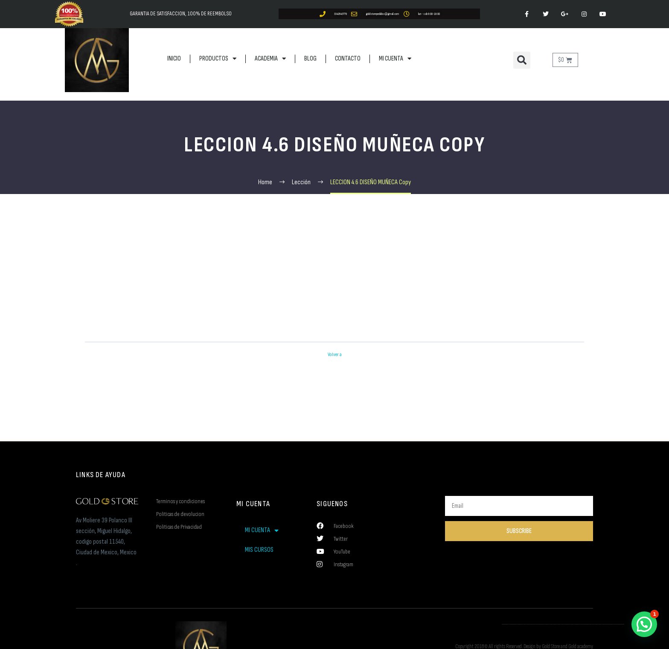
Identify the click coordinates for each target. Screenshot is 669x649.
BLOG (310, 59)
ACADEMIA (270, 58)
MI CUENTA (395, 58)
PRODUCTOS (217, 58)
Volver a (335, 354)
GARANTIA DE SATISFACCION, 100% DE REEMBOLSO (181, 13)
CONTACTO (348, 59)
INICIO (174, 59)
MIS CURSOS (259, 550)
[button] (521, 60)
